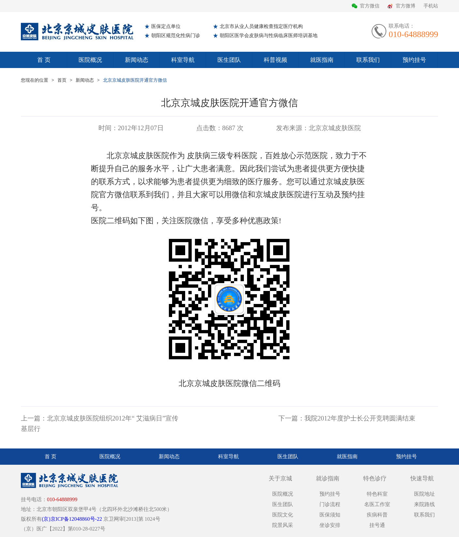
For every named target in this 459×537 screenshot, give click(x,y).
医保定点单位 (166, 26)
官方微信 (369, 5)
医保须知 (329, 514)
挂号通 (377, 525)
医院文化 (282, 514)
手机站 (430, 5)
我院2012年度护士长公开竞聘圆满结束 (359, 418)
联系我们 (368, 60)
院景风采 (282, 525)
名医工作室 (377, 504)
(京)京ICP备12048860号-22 (72, 519)
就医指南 (321, 60)
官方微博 (405, 5)
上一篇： (34, 418)
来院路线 (424, 504)
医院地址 (424, 494)
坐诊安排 (329, 525)
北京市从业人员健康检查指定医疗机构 (261, 26)
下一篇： (291, 418)
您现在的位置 (34, 80)
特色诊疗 (375, 478)
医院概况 (90, 60)
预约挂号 (414, 60)
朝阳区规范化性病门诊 (175, 35)
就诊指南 (327, 478)
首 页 (44, 60)
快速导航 (422, 478)
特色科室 (377, 494)
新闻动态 (136, 60)
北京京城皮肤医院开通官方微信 (135, 80)
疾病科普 (377, 514)
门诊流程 (329, 504)
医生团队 (229, 60)
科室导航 (183, 60)
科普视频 (275, 60)
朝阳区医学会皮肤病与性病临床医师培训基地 (269, 35)
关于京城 (280, 478)
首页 (62, 80)
